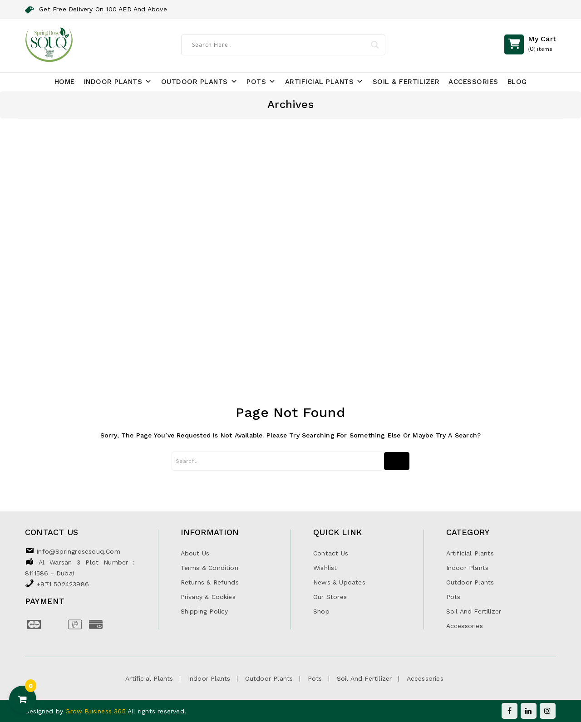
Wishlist (325, 567)
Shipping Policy (204, 611)
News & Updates (339, 582)
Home (64, 82)
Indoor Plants (118, 82)
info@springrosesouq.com (78, 551)
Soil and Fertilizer (474, 611)
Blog (517, 82)
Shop (321, 611)
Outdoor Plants (199, 82)
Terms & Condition (209, 567)
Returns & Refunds (210, 582)
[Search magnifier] (374, 45)
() (542, 44)
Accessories (473, 82)
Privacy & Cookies (208, 596)
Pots (261, 82)
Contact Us (330, 553)
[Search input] (279, 44)
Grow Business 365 (96, 711)
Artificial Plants (324, 82)
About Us (195, 553)
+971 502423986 (62, 584)
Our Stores (330, 596)
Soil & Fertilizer (406, 82)
